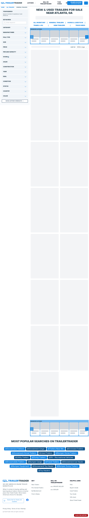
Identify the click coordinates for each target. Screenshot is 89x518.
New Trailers (35, 485)
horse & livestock (75, 23)
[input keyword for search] (15, 22)
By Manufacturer (36, 491)
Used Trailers (74, 491)
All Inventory (39, 23)
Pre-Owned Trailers (37, 488)
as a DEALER (54, 489)
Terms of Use (16, 509)
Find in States (36, 494)
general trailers (56, 23)
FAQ (71, 485)
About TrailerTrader (75, 500)
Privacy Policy (7, 509)
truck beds (80, 25)
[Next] (87, 37)
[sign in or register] (86, 3)
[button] (74, 3)
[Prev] (31, 37)
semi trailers (59, 25)
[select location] (74, 3)
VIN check (73, 497)
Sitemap (23, 509)
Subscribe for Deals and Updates (13, 500)
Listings (31, 3)
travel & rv (38, 25)
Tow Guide (59, 3)
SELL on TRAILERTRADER (46, 3)
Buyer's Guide (74, 488)
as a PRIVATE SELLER (57, 486)
